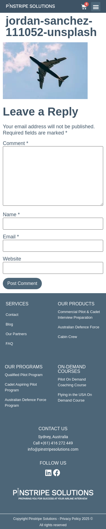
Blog (9, 324)
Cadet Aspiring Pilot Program (21, 387)
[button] (95, 6)
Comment (15, 143)
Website (12, 258)
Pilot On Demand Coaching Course (72, 382)
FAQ (9, 343)
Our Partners (16, 334)
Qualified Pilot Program (24, 375)
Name (11, 214)
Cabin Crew (67, 337)
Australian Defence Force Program (25, 403)
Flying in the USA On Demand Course (75, 397)
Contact (12, 314)
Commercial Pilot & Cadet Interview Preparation (79, 315)
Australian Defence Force (78, 327)
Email (11, 236)
